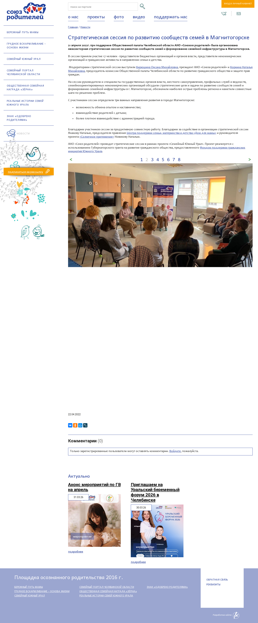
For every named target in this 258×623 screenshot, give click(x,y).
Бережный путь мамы (23, 32)
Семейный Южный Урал (24, 59)
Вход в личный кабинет (238, 4)
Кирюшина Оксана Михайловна (157, 67)
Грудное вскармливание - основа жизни (26, 45)
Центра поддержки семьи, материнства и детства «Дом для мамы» (171, 133)
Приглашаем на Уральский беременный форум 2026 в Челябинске (155, 492)
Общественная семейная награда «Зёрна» (25, 87)
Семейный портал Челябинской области (23, 72)
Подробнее (75, 551)
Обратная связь (217, 579)
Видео (139, 16)
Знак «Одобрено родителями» (19, 118)
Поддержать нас (170, 16)
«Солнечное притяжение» (97, 137)
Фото (119, 16)
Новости (23, 133)
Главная (73, 27)
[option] (160, 215)
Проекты (96, 16)
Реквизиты (213, 584)
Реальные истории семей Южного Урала (25, 102)
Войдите (175, 451)
